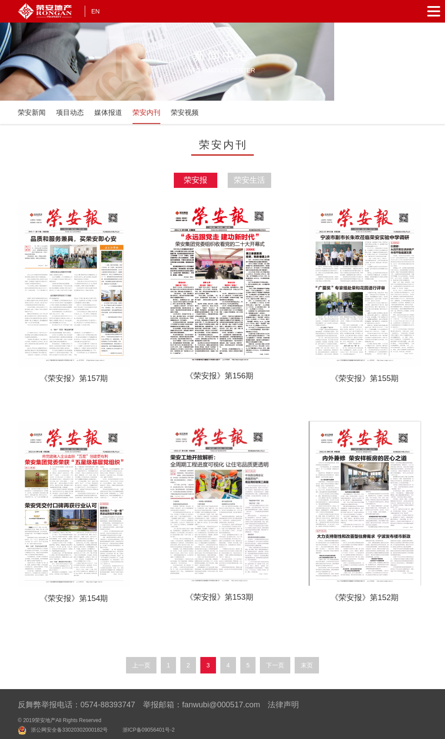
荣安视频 (185, 115)
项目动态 (70, 115)
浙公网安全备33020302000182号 (69, 730)
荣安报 (195, 180)
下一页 (275, 665)
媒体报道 (108, 115)
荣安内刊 (146, 115)
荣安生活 (249, 180)
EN (95, 11)
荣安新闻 (32, 115)
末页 (307, 665)
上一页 (141, 665)
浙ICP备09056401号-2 (149, 730)
